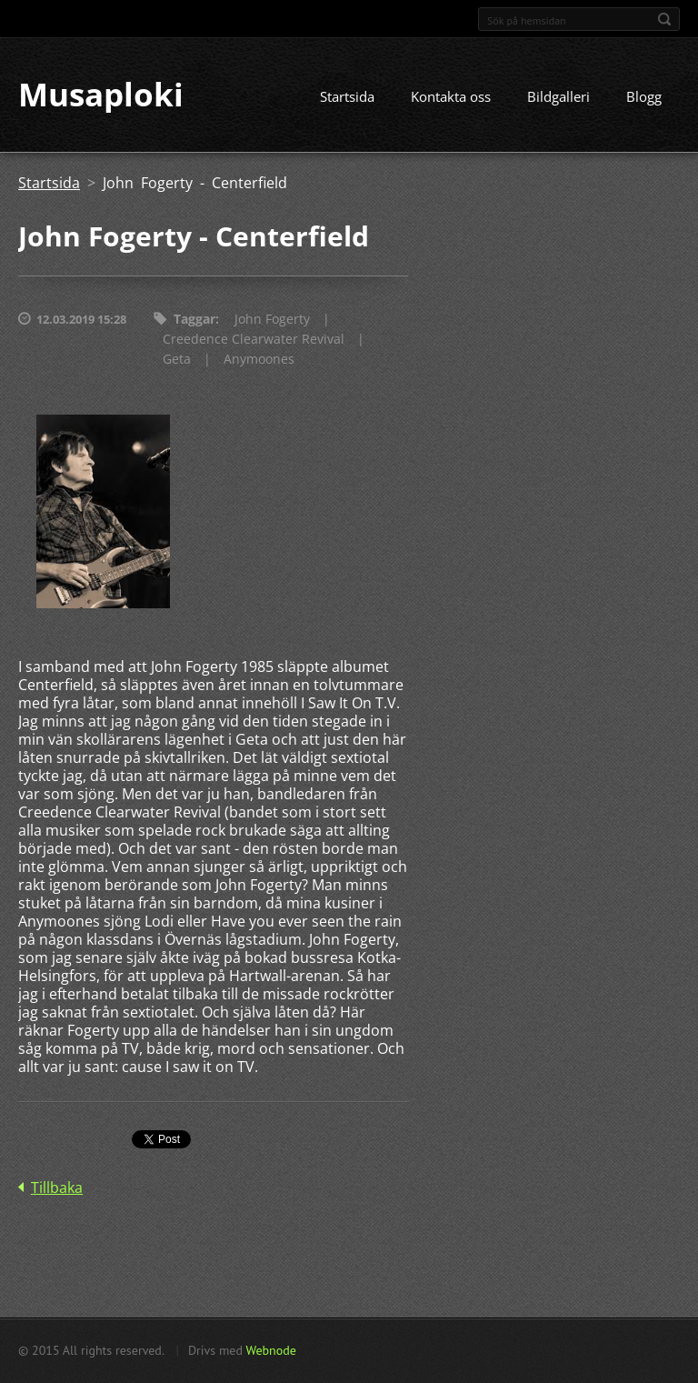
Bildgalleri (558, 97)
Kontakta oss (451, 97)
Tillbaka (57, 1188)
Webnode (270, 1350)
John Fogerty (272, 319)
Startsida (347, 97)
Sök (664, 19)
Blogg (644, 97)
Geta (177, 359)
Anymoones (259, 359)
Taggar (194, 319)
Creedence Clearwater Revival (253, 339)
